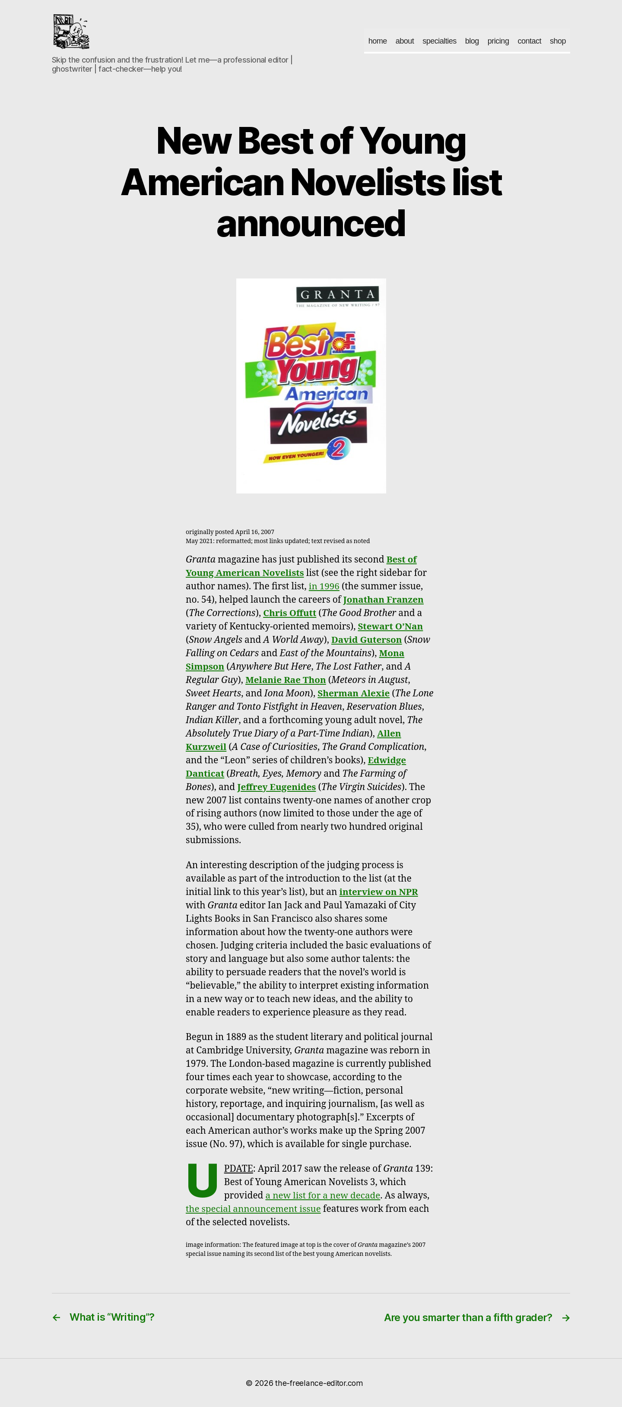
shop (558, 41)
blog (472, 41)
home (377, 41)
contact (529, 41)
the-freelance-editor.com (319, 1382)
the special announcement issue (254, 1209)
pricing (498, 41)
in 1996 (324, 586)
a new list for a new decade (324, 1195)
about (405, 41)
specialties (439, 41)
